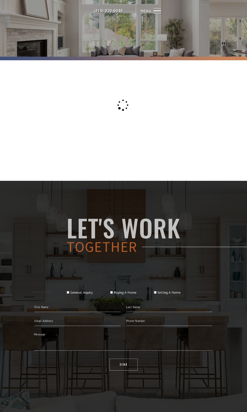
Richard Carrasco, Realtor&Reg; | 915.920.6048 (108, 10)
